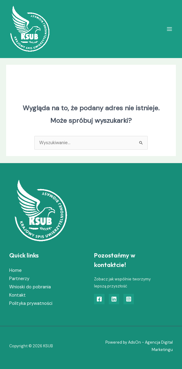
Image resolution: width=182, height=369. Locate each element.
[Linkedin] (114, 299)
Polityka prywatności (30, 303)
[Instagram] (128, 299)
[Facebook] (99, 299)
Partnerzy (19, 279)
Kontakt (17, 295)
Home (15, 270)
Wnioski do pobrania (30, 287)
